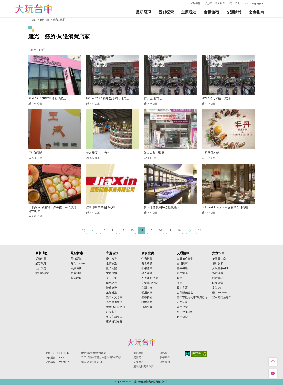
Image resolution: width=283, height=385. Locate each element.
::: (187, 3)
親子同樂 (111, 268)
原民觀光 (111, 311)
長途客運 (182, 287)
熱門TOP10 (78, 263)
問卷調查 (217, 282)
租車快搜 (182, 316)
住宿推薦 (147, 258)
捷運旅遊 (111, 287)
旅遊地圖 (76, 273)
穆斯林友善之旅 (115, 307)
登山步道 (111, 278)
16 (160, 230)
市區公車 (182, 302)
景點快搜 (76, 268)
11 (113, 230)
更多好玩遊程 (114, 321)
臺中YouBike (184, 311)
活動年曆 (40, 258)
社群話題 (40, 268)
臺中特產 (147, 297)
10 (103, 230)
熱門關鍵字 (42, 273)
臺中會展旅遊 (114, 302)
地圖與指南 (219, 258)
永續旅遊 (111, 263)
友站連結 (217, 287)
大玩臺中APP (220, 268)
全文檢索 (207, 3)
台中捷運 (182, 273)
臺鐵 (179, 278)
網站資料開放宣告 (143, 366)
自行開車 (182, 263)
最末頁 (199, 230)
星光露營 (147, 273)
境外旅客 (220, 3)
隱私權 (163, 352)
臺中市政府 (141, 342)
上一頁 (93, 230)
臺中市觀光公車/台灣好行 (192, 297)
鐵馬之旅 (111, 282)
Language (256, 3)
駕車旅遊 (182, 307)
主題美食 (147, 287)
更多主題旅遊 (114, 316)
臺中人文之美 (114, 297)
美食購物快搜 (150, 282)
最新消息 (40, 263)
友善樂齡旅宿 (150, 278)
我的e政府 (187, 354)
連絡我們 (165, 361)
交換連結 (138, 361)
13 (132, 230)
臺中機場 (182, 268)
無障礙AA (199, 354)
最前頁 (83, 230)
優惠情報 (147, 307)
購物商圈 (147, 302)
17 (169, 230)
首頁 (34, 19)
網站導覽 (195, 3)
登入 (237, 3)
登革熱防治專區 (221, 297)
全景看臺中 (77, 278)
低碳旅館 (147, 268)
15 (151, 230)
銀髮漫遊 (111, 292)
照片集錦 (217, 278)
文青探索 (111, 273)
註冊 (230, 3)
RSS (245, 3)
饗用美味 (147, 292)
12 (122, 230)
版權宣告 (165, 357)
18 (179, 230)
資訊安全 (138, 357)
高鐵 (179, 282)
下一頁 (189, 230)
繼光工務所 (59, 19)
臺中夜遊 (111, 258)
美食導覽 (147, 263)
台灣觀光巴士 (185, 292)
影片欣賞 (217, 273)
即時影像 (76, 258)
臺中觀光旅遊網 (33, 9)
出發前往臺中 (185, 258)
